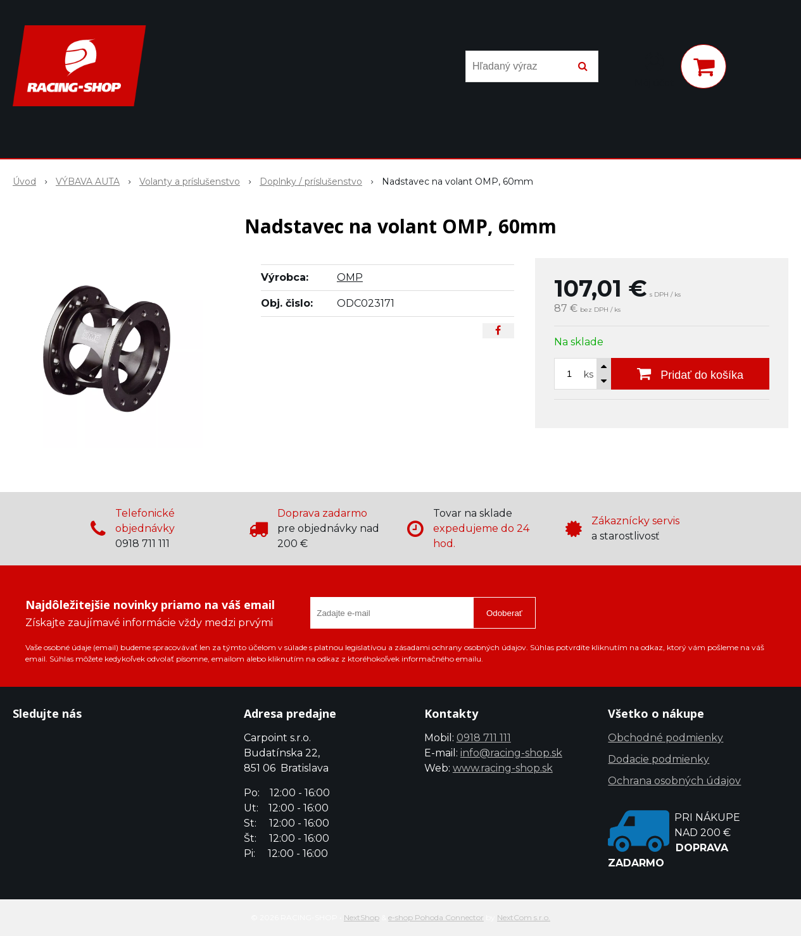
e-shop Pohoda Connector (436, 917)
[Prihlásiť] (654, 69)
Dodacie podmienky (658, 759)
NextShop (361, 917)
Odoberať (504, 613)
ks (588, 374)
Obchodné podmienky (665, 738)
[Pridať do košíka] (690, 374)
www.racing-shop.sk (503, 768)
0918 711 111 (484, 738)
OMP (350, 277)
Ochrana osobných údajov (674, 781)
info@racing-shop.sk (511, 753)
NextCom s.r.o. (523, 917)
